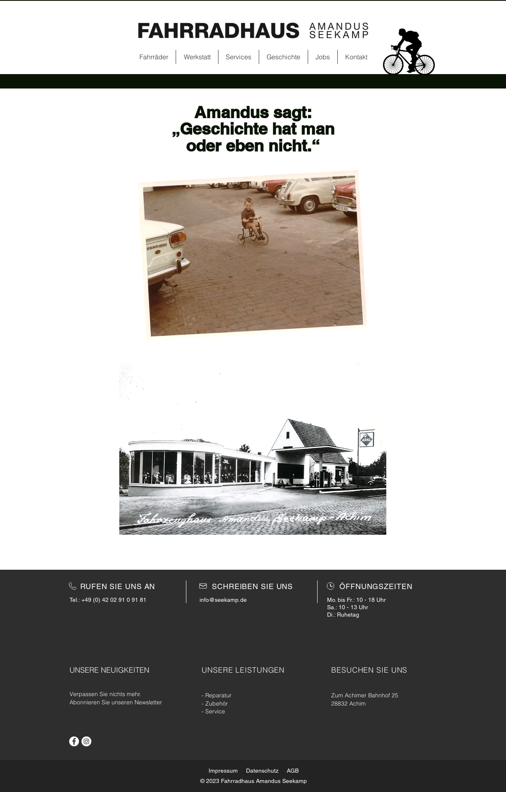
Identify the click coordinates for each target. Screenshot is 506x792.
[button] (252, 448)
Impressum (223, 770)
